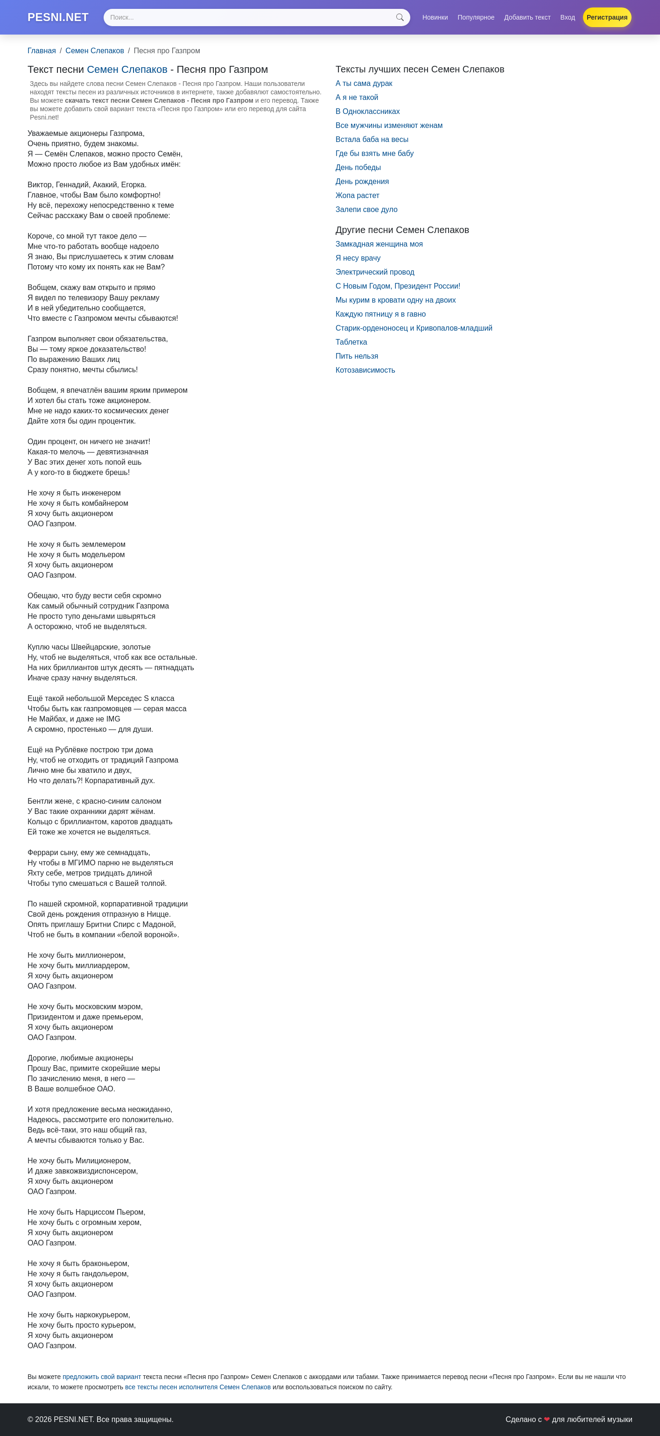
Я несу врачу (358, 258)
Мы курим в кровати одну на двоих (396, 300)
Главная (42, 51)
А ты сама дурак (364, 83)
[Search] (257, 17)
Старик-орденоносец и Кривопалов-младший (414, 328)
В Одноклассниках (368, 111)
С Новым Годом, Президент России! (398, 286)
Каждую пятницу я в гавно (381, 314)
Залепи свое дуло (367, 209)
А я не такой (357, 97)
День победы (358, 167)
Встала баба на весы (372, 139)
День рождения (362, 181)
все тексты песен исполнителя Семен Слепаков (198, 1387)
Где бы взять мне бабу (375, 153)
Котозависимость (365, 370)
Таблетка (351, 342)
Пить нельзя (357, 356)
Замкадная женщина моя (379, 244)
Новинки (435, 17)
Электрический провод (375, 272)
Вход (568, 17)
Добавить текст (527, 17)
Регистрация (607, 17)
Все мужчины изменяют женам (389, 125)
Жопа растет (357, 195)
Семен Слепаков (94, 51)
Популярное (476, 17)
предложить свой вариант (102, 1376)
